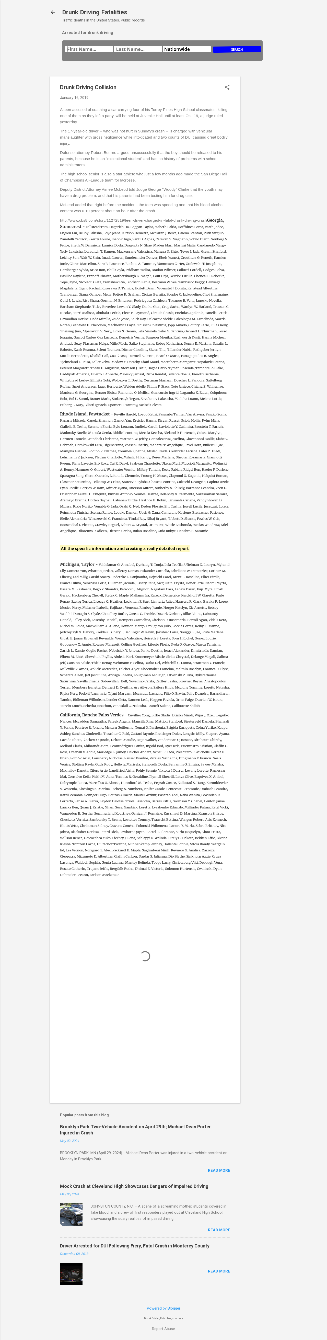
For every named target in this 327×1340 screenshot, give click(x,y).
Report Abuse (163, 1328)
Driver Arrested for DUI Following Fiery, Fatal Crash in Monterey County (134, 1245)
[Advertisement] (260, 153)
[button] (227, 87)
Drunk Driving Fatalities (94, 12)
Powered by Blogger (163, 1308)
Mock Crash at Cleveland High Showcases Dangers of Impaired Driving (134, 1186)
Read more (219, 1170)
